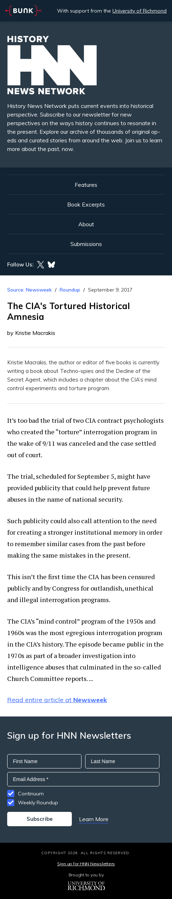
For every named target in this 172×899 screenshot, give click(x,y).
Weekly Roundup (38, 802)
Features (86, 184)
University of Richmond (139, 11)
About (86, 224)
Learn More (93, 819)
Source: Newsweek (29, 290)
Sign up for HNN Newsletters (86, 863)
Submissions (86, 243)
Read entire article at (57, 700)
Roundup (70, 290)
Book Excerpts (86, 204)
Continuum (31, 793)
